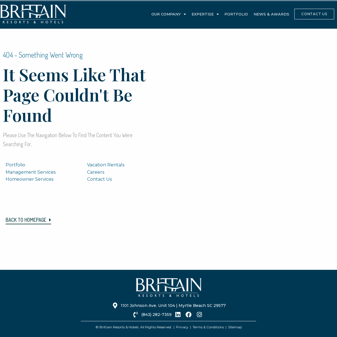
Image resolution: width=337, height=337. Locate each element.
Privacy (182, 327)
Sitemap (235, 327)
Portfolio (236, 14)
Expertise (205, 14)
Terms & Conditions (208, 327)
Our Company (168, 14)
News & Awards (271, 14)
